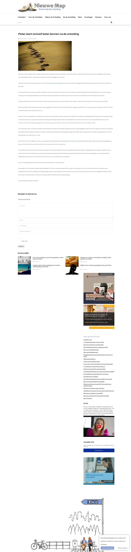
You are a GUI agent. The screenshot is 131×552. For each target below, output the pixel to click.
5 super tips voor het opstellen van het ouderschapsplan (98, 364)
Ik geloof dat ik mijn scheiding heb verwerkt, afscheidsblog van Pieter (46, 266)
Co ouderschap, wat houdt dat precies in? (94, 366)
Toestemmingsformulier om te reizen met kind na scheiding (98, 371)
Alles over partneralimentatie (91, 349)
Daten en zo (109, 306)
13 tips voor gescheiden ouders (91, 361)
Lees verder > (101, 415)
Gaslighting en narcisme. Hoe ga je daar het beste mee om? (98, 390)
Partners (98, 17)
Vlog (85, 403)
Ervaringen (88, 17)
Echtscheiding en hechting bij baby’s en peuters (95, 374)
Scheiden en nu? (87, 339)
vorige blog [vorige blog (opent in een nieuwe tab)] (59, 83)
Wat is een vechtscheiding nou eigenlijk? (94, 381)
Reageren (21, 246)
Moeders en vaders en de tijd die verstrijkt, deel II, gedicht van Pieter (95, 258)
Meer (80, 17)
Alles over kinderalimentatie (90, 352)
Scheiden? (22, 17)
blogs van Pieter (33, 180)
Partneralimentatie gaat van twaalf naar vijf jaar (95, 347)
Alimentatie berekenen (89, 359)
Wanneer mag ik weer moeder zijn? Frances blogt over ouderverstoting (97, 384)
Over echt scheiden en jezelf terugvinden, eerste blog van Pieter (48, 258)
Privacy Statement (122, 548)
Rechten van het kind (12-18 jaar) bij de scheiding (96, 395)
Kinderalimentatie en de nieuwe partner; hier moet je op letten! (98, 355)
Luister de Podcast (106, 274)
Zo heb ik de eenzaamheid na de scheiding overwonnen (97, 379)
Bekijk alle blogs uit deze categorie (102, 327)
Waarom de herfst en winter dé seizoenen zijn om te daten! (96, 315)
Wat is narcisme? (87, 398)
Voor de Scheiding (35, 17)
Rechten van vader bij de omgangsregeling (94, 369)
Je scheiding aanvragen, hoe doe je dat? (93, 342)
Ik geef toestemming (107, 548)
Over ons (107, 17)
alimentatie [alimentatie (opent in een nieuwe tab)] (66, 141)
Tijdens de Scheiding (52, 17)
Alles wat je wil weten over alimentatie (93, 344)
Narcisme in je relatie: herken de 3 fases (93, 388)
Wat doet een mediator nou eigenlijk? (93, 393)
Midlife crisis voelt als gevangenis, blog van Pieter (95, 265)
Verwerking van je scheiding (90, 376)
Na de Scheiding (69, 17)
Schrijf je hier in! (99, 450)
